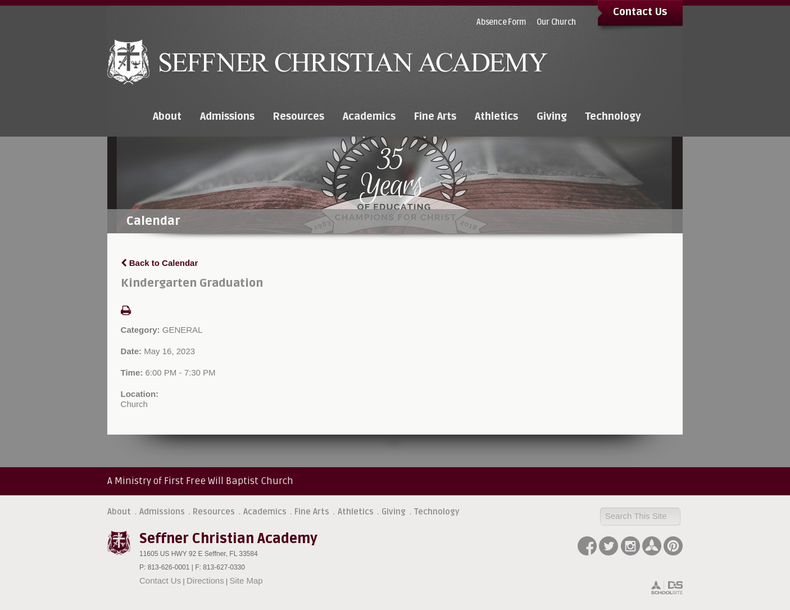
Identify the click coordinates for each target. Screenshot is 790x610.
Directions (205, 580)
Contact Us (640, 12)
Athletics (356, 512)
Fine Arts (311, 512)
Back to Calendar (159, 263)
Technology (437, 512)
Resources (214, 512)
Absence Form (501, 22)
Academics (265, 512)
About (119, 512)
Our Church (556, 22)
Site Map (245, 580)
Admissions (162, 512)
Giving (394, 512)
